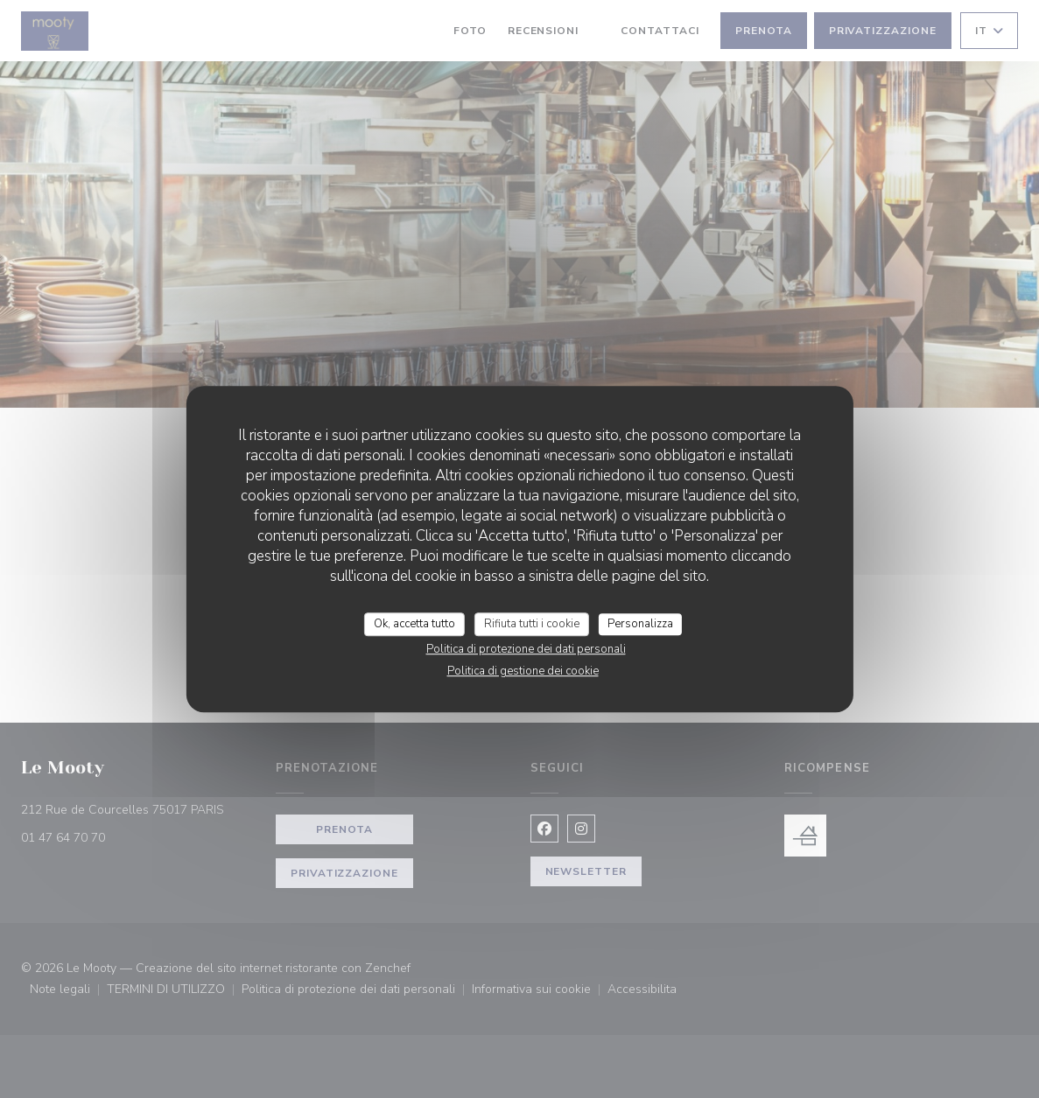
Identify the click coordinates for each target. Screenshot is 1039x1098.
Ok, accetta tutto (414, 624)
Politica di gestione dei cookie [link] (523, 671)
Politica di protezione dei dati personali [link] (526, 649)
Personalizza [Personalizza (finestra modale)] (640, 624)
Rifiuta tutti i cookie (531, 624)
